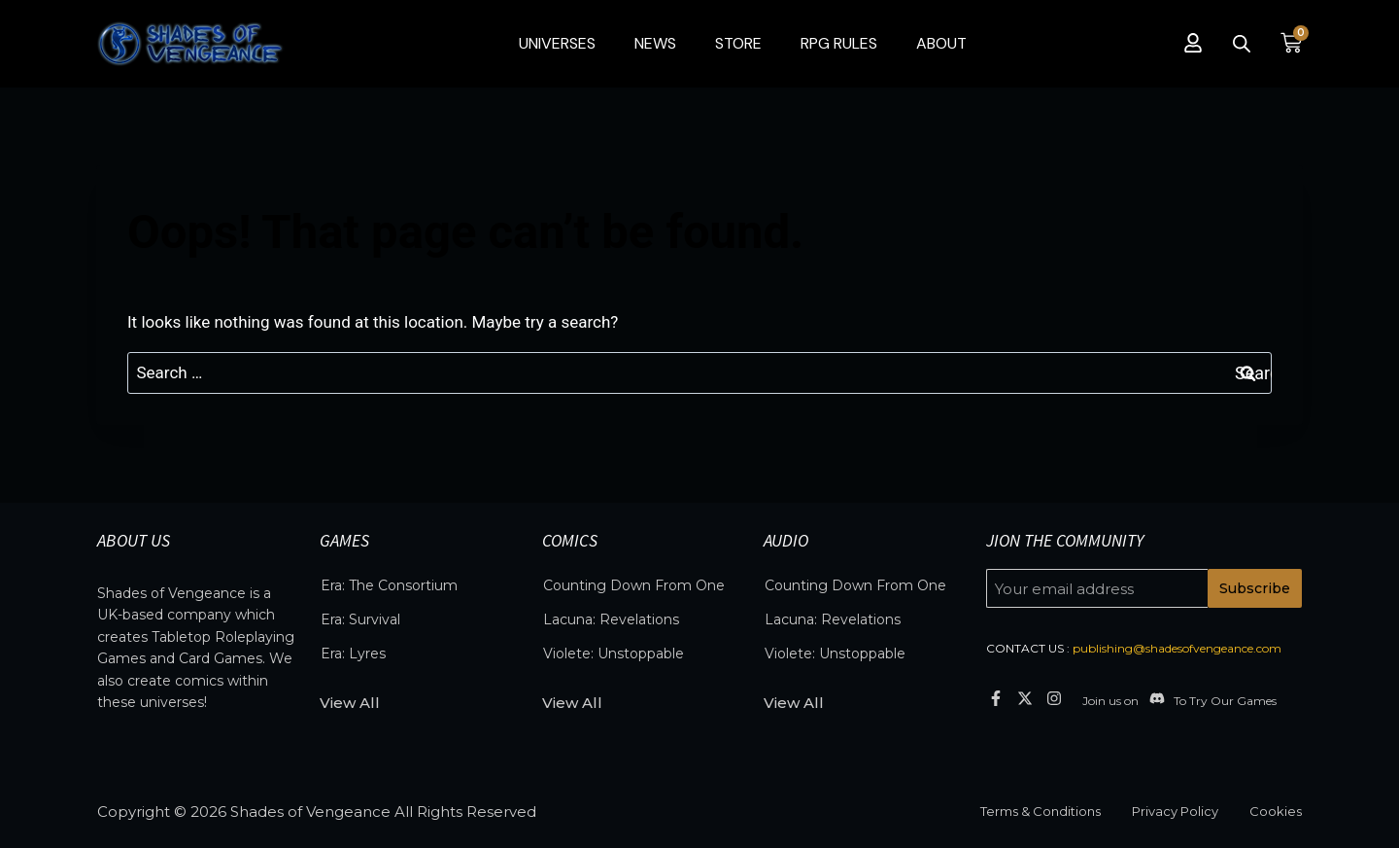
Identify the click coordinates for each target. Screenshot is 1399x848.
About (941, 43)
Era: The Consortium (389, 585)
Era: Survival (360, 619)
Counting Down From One (634, 585)
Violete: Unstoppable (613, 653)
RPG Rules (839, 43)
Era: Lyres (353, 653)
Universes (557, 43)
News (655, 43)
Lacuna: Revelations (611, 619)
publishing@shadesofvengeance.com (1177, 648)
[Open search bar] (1241, 44)
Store (738, 43)
